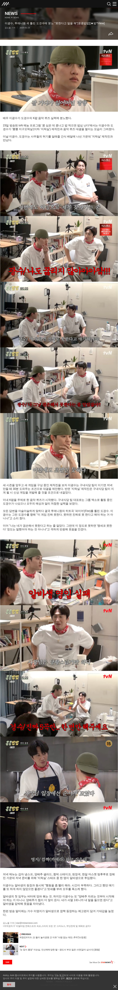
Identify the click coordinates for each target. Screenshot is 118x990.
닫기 (114, 986)
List (7, 962)
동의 (9, 984)
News (16, 18)
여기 (68, 978)
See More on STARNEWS (102, 962)
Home (7, 18)
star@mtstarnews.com (26, 923)
